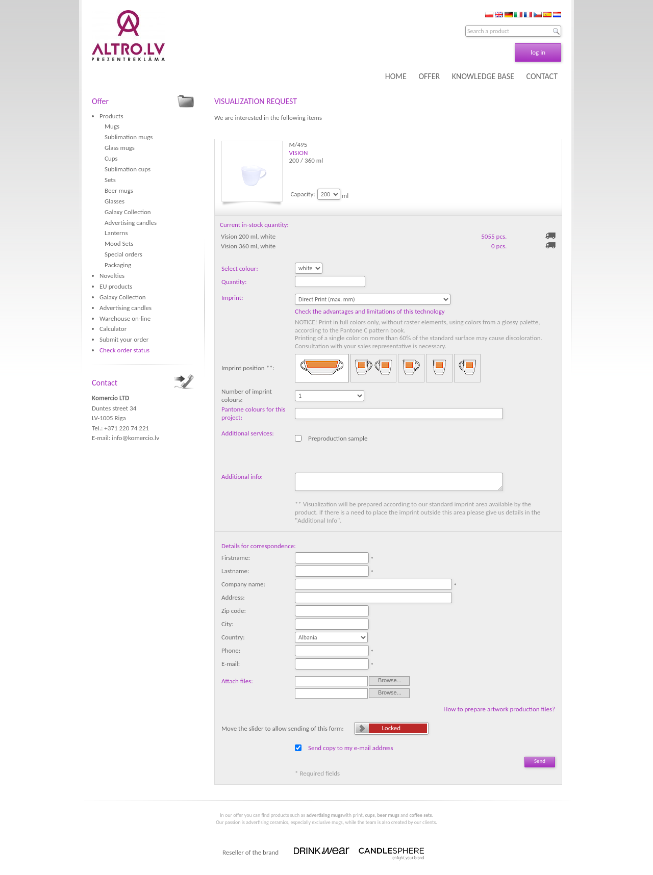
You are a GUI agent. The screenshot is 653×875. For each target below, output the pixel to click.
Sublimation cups (127, 169)
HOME (396, 76)
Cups (111, 158)
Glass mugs (120, 147)
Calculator (113, 328)
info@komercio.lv (135, 438)
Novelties (111, 275)
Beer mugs (119, 190)
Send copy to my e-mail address (350, 748)
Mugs (112, 126)
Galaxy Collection (128, 212)
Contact (104, 383)
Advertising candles (131, 222)
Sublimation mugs (129, 137)
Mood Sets (119, 243)
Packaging (118, 265)
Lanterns (116, 233)
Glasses (114, 201)
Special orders (123, 254)
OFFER (429, 76)
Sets (110, 180)
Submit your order (123, 339)
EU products (115, 286)
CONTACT (542, 76)
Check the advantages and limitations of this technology (370, 311)
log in (538, 52)
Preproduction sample (338, 438)
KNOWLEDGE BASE (483, 76)
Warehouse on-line (124, 318)
